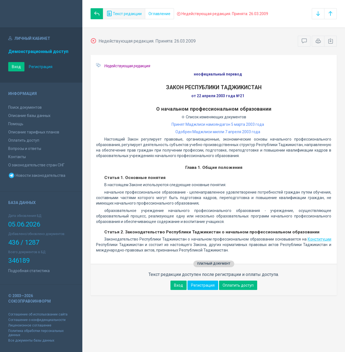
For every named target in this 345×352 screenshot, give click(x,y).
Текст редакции (124, 13)
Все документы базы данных (31, 340)
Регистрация (40, 67)
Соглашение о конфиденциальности (37, 320)
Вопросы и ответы (24, 148)
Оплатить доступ (23, 140)
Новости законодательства (36, 175)
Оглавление (159, 14)
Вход (16, 67)
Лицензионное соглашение (29, 325)
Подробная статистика (29, 271)
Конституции (319, 239)
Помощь (15, 124)
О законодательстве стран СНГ (36, 165)
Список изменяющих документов (213, 117)
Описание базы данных (29, 115)
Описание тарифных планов (33, 132)
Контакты (17, 157)
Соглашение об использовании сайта (38, 314)
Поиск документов (25, 107)
